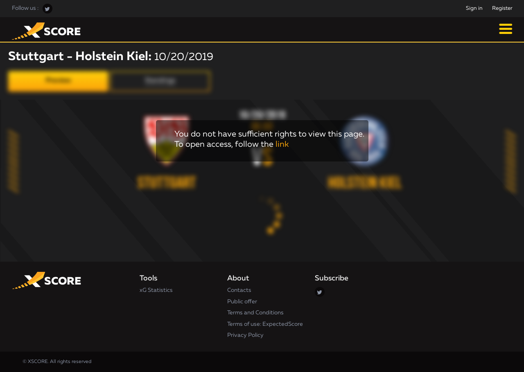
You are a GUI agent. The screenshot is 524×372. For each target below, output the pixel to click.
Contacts (239, 290)
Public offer (242, 302)
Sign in (474, 8)
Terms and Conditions (255, 313)
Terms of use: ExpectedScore (265, 324)
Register (502, 8)
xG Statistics (156, 290)
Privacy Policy (245, 335)
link (282, 144)
